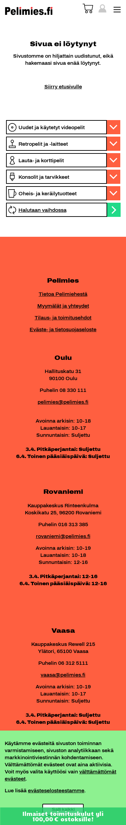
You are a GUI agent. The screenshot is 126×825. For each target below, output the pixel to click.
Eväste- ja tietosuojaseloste (63, 329)
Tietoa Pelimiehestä (63, 294)
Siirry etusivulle (63, 86)
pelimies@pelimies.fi (63, 402)
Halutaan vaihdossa (42, 210)
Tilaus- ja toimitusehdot (63, 317)
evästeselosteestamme (56, 790)
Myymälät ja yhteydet (63, 306)
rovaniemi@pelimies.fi (63, 536)
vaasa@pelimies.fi (63, 675)
